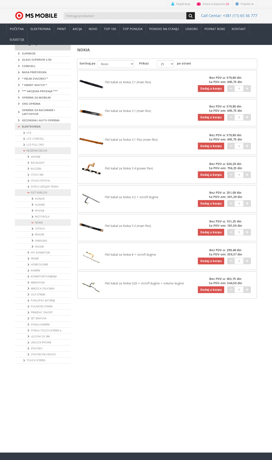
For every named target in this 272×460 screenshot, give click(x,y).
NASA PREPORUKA (34, 72)
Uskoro (192, 29)
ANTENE (35, 157)
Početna (17, 29)
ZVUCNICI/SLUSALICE (43, 354)
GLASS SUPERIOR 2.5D (37, 60)
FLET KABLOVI (39, 192)
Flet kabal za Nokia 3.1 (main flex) (128, 111)
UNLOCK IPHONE (41, 342)
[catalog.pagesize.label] (165, 63)
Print (61, 29)
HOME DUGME (39, 264)
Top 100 (110, 29)
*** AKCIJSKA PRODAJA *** (40, 91)
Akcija (77, 29)
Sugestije (17, 39)
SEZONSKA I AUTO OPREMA (41, 120)
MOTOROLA (42, 216)
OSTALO (40, 228)
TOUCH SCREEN (36, 360)
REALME (39, 234)
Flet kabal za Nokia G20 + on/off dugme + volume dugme (144, 283)
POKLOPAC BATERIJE (43, 300)
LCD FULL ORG (35, 144)
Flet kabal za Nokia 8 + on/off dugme (130, 255)
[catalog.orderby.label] (115, 63)
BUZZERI (36, 169)
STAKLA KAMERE (40, 324)
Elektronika (40, 29)
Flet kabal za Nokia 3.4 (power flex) (129, 168)
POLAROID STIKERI (41, 306)
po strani (184, 63)
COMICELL (28, 66)
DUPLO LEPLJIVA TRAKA (44, 186)
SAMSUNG (41, 240)
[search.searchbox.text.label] (125, 15)
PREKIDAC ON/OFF (42, 312)
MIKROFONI (38, 282)
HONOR (40, 199)
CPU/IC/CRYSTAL (40, 180)
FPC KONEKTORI (40, 252)
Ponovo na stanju (164, 29)
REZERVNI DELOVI (37, 150)
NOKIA (39, 222)
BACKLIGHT (38, 163)
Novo (93, 29)
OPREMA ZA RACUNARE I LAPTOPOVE (38, 112)
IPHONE (39, 210)
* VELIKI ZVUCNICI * (35, 78)
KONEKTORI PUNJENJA (44, 276)
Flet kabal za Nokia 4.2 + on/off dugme (131, 197)
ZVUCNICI (36, 348)
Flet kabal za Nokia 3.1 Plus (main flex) (131, 140)
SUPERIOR (28, 53)
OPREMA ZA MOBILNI (36, 97)
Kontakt (239, 29)
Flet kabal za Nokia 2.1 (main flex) (128, 82)
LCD (29, 133)
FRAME (35, 258)
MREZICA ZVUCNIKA (43, 288)
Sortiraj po (87, 63)
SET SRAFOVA (39, 318)
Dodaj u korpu (211, 88)
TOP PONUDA (133, 29)
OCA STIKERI (38, 294)
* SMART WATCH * (34, 85)
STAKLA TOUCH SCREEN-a (46, 330)
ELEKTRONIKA (31, 126)
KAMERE (35, 270)
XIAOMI (39, 246)
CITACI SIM (37, 174)
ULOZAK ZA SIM (40, 336)
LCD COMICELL (35, 138)
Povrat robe (214, 29)
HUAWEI (40, 204)
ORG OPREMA (31, 104)
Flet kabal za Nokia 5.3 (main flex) (128, 226)
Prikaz (144, 63)
